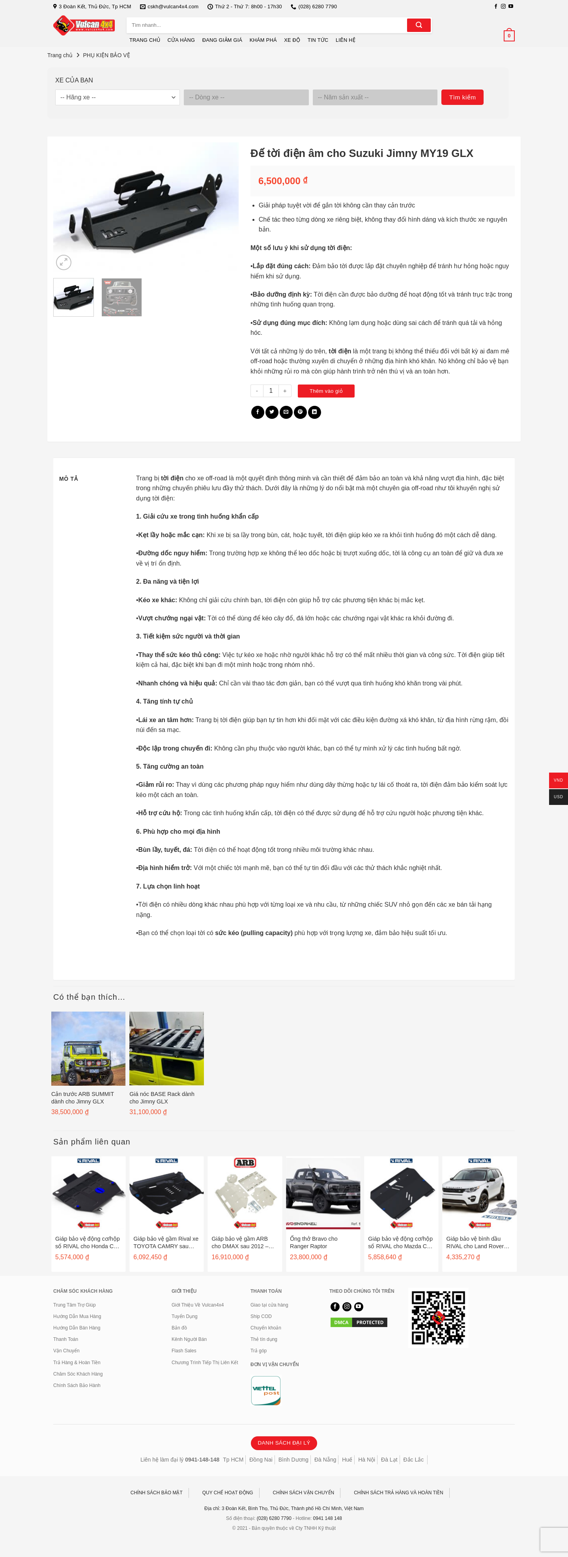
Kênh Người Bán (189, 1339)
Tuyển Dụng (185, 1316)
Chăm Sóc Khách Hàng (78, 1374)
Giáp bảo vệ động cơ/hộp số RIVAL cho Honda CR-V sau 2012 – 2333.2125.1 (87, 1242)
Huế (347, 1459)
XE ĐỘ (292, 40)
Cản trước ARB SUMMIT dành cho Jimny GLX (82, 1098)
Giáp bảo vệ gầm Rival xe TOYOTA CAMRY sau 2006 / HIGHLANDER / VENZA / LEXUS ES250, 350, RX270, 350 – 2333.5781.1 (165, 1242)
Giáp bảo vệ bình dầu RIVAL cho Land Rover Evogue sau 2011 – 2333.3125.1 (475, 1242)
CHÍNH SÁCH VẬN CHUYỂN (303, 1492)
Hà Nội (366, 1459)
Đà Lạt (389, 1459)
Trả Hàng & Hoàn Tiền (77, 1362)
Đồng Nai (261, 1459)
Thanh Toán (65, 1339)
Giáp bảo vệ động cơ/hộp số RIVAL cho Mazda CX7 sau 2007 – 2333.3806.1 (401, 1242)
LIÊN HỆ (345, 40)
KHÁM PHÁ (263, 40)
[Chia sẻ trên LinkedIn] (314, 412)
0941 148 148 (327, 1518)
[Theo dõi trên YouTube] (510, 6)
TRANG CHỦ (144, 40)
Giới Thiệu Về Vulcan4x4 (198, 1305)
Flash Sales (184, 1351)
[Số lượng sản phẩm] (271, 391)
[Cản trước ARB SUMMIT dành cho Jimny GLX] (88, 1049)
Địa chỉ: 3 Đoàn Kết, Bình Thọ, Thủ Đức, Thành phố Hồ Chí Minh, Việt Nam (284, 1508)
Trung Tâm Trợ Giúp (74, 1305)
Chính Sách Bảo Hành (77, 1385)
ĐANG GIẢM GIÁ (222, 40)
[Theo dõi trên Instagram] (503, 6)
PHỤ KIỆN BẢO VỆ (106, 55)
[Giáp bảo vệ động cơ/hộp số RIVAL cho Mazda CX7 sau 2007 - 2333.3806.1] (401, 1193)
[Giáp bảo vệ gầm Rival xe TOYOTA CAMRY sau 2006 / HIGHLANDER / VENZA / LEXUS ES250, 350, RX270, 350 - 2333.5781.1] (166, 1193)
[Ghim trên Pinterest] (300, 412)
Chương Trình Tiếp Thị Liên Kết (205, 1362)
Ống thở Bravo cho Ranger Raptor (314, 1242)
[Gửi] (419, 25)
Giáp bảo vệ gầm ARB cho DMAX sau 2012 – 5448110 (240, 1242)
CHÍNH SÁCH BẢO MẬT (157, 1492)
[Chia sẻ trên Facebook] (257, 412)
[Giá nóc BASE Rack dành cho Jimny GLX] (166, 1049)
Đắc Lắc (413, 1459)
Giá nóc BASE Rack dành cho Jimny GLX (161, 1098)
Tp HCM (233, 1459)
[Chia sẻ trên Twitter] (271, 412)
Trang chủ (60, 55)
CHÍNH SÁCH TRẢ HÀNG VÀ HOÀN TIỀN (398, 1492)
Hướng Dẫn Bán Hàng (76, 1328)
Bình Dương (293, 1459)
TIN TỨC (318, 40)
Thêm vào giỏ (326, 391)
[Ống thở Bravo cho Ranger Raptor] (323, 1193)
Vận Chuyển (66, 1351)
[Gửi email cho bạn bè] (286, 412)
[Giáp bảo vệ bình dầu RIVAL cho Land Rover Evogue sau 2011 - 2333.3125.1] (480, 1193)
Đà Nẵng (325, 1459)
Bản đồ (179, 1328)
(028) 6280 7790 (274, 1518)
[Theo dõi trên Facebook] (495, 6)
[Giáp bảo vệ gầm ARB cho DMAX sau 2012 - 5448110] (245, 1193)
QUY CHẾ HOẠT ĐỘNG (227, 1492)
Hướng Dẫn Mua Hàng (77, 1316)
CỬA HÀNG (181, 40)
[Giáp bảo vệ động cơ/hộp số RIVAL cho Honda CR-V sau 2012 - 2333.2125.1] (88, 1193)
